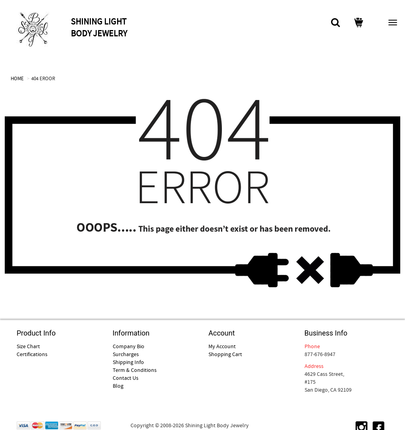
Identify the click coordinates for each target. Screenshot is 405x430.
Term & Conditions (135, 369)
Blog (118, 385)
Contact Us (125, 377)
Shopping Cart (225, 354)
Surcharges (126, 354)
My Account (222, 346)
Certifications (32, 354)
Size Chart (28, 346)
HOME (17, 78)
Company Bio (128, 346)
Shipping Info (128, 362)
